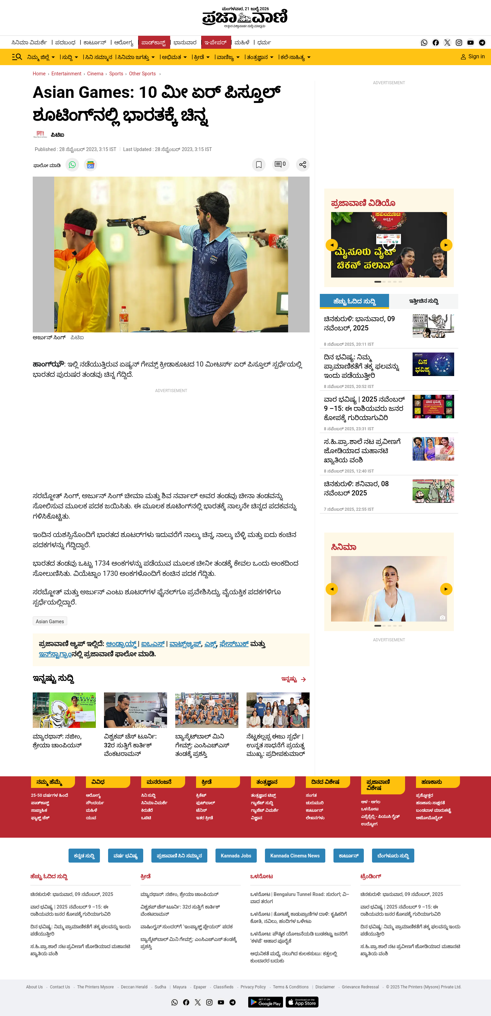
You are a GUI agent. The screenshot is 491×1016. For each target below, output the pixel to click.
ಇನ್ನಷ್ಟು (293, 678)
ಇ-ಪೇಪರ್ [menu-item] (215, 42)
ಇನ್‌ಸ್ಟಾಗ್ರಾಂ (55, 654)
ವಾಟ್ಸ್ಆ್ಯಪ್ (185, 644)
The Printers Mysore (95, 987)
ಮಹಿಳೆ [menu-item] (242, 42)
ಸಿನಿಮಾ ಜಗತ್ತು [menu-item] (133, 57)
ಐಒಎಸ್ (152, 644)
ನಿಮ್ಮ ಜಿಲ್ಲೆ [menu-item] (38, 57)
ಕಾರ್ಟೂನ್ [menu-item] (95, 42)
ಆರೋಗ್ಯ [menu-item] (123, 42)
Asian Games (50, 621)
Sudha (160, 987)
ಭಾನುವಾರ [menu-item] (185, 42)
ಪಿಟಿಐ (57, 135)
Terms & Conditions (291, 987)
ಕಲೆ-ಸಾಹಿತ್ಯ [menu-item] (292, 57)
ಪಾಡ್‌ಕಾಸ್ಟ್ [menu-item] (153, 42)
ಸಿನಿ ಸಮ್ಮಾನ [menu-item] (98, 57)
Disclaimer (325, 987)
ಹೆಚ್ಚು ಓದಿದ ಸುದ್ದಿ (48, 876)
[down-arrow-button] (53, 57)
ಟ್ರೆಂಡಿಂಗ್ (370, 876)
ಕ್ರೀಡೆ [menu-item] (199, 57)
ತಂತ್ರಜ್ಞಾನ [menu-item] (257, 57)
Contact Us (60, 987)
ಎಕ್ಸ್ (210, 644)
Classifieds (223, 987)
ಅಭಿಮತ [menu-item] (171, 57)
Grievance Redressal (360, 987)
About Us (34, 987)
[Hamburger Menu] (17, 57)
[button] (84, 856)
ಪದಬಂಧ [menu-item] (65, 42)
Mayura (180, 987)
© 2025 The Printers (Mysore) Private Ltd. (423, 987)
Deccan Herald (134, 987)
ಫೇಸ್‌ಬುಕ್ (234, 644)
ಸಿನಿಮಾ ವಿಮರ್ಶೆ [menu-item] (29, 42)
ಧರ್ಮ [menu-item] (264, 42)
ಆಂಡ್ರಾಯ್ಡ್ (122, 644)
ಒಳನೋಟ (261, 876)
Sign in (473, 56)
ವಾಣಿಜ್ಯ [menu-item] (225, 57)
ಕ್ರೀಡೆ (145, 876)
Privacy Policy (253, 987)
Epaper (200, 987)
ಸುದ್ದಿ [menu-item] (67, 57)
